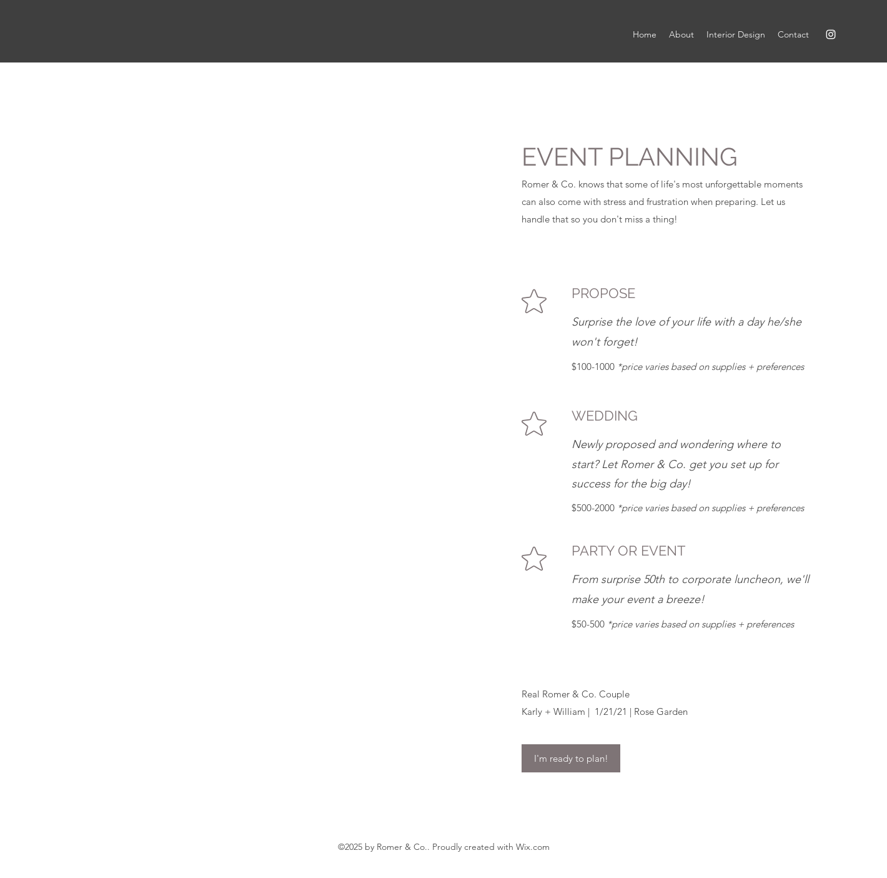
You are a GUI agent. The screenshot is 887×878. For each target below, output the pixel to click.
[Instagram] (831, 34)
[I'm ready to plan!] (571, 758)
